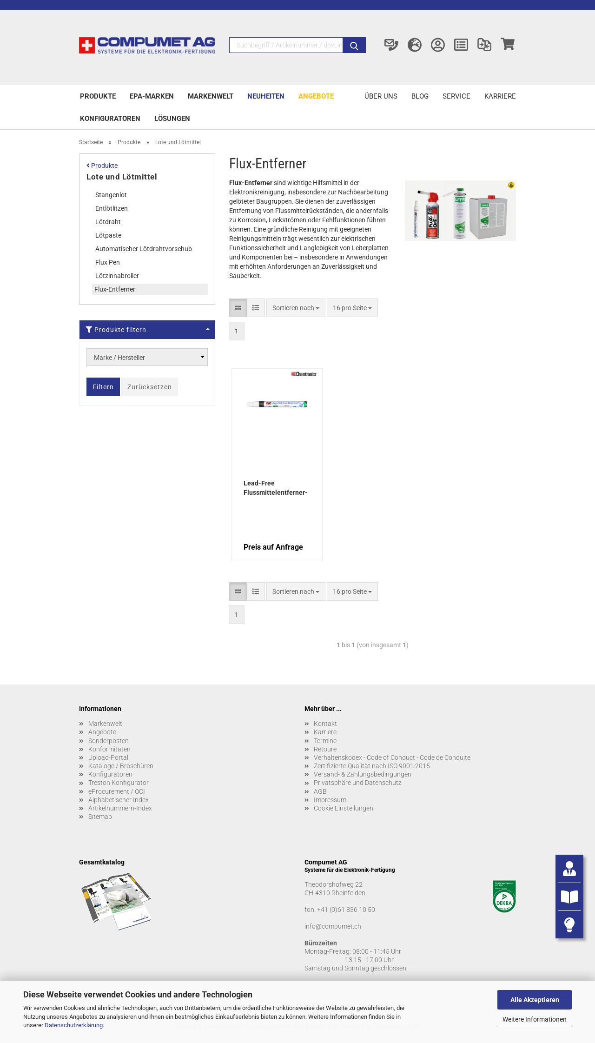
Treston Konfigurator (118, 782)
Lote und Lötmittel (121, 176)
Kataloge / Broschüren (120, 766)
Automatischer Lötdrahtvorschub (143, 248)
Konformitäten (109, 749)
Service (456, 96)
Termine (325, 740)
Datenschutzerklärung (74, 1025)
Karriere (500, 96)
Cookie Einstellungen (343, 808)
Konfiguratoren (110, 118)
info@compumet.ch (332, 926)
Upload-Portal (108, 757)
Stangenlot (111, 195)
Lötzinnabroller (117, 275)
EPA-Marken (152, 96)
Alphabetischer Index (118, 800)
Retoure (325, 749)
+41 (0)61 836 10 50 (346, 909)
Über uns (380, 96)
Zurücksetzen (149, 387)
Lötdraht (108, 222)
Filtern (103, 387)
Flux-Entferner (114, 289)
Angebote (316, 96)
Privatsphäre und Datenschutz (358, 782)
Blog (420, 96)
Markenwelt (210, 96)
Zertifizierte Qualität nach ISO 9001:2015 (372, 766)
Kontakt (325, 723)
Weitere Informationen (534, 1019)
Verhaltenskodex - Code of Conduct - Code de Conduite (392, 757)
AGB (320, 791)
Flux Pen (107, 262)
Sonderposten (108, 740)
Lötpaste (108, 235)
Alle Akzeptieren (534, 999)
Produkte (98, 96)
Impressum (330, 800)
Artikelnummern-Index (120, 808)
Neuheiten (265, 96)
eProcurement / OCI (116, 791)
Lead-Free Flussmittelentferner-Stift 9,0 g (276, 488)
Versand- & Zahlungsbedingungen (362, 774)
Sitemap (100, 816)
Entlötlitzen (111, 208)
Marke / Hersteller (119, 357)
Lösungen (172, 118)
